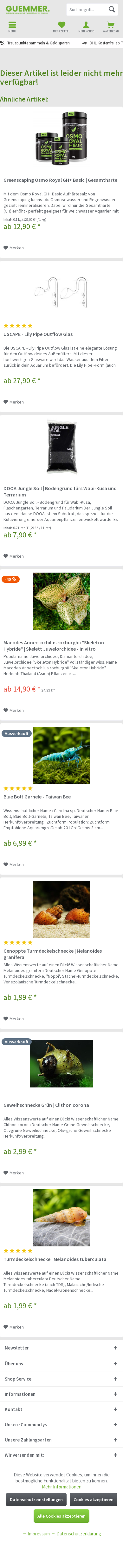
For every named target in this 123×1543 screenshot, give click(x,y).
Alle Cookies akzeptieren (61, 1516)
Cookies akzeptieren (93, 1499)
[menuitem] (110, 27)
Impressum (36, 1534)
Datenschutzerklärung (76, 1534)
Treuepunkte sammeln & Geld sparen (38, 43)
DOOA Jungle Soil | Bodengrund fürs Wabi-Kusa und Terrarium (60, 491)
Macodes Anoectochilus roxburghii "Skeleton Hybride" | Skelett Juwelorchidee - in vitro (53, 645)
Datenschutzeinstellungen (36, 1499)
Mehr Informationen (61, 1487)
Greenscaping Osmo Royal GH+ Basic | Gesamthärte (60, 180)
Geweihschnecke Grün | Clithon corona (46, 1105)
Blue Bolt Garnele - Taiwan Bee (37, 796)
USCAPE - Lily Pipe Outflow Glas (38, 334)
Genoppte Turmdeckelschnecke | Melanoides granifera (52, 954)
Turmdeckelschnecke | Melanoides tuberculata (55, 1259)
